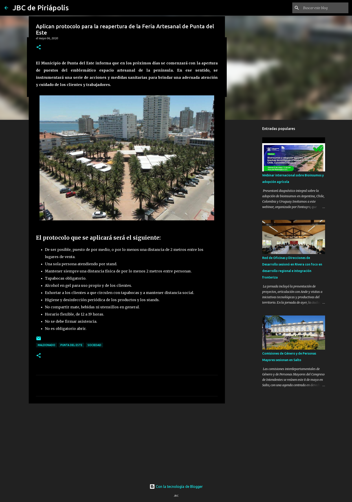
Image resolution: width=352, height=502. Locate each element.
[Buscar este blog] (324, 7)
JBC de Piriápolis (41, 8)
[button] (38, 47)
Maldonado (46, 345)
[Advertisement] (127, 441)
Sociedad (94, 345)
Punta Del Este (71, 345)
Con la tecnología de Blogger (176, 486)
